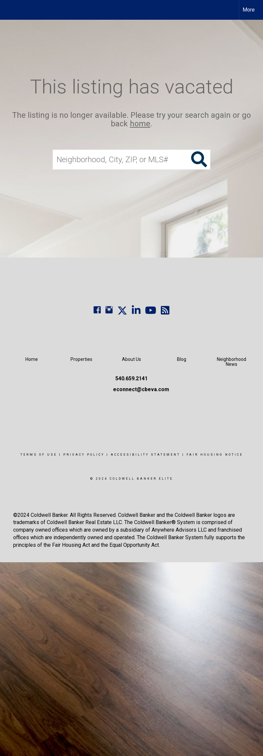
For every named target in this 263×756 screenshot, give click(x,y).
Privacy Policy (83, 454)
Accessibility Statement (145, 454)
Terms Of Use (38, 454)
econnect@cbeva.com (141, 389)
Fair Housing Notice (215, 454)
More (249, 10)
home (140, 124)
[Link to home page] (8, 10)
